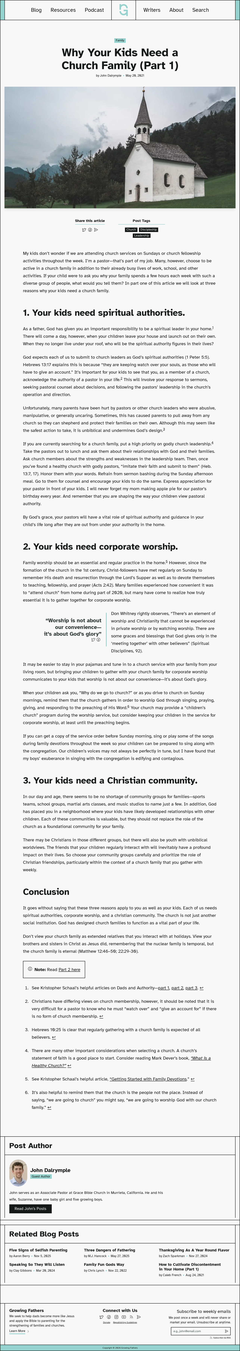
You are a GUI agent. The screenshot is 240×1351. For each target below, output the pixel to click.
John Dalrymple (54, 1167)
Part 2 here (69, 967)
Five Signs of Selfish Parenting (42, 1245)
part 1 (163, 986)
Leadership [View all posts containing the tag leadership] (141, 234)
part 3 (191, 986)
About (176, 10)
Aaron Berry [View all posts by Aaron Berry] (21, 1252)
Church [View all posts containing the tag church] (131, 229)
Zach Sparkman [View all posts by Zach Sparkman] (174, 1257)
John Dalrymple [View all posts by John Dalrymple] (110, 75)
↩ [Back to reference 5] (192, 1077)
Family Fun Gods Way (106, 1265)
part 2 (177, 986)
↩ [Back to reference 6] (49, 1105)
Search (200, 10)
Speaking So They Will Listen (40, 1265)
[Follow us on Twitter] (101, 1317)
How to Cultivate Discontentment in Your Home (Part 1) (194, 1268)
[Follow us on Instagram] (116, 1317)
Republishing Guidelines (125, 1322)
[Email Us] (139, 1317)
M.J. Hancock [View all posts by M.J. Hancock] (97, 1252)
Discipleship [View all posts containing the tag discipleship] (148, 229)
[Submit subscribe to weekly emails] (226, 1331)
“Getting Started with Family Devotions (148, 1077)
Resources (63, 10)
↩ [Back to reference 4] (69, 1063)
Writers (151, 10)
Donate (106, 1322)
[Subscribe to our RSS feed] (131, 1317)
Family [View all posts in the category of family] (120, 40)
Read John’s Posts (33, 1205)
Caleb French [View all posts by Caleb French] (172, 1277)
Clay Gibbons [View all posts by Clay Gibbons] (22, 1272)
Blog (36, 10)
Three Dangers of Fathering (113, 1245)
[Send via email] (96, 228)
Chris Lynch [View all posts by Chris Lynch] (96, 1272)
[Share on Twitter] (84, 228)
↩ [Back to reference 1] (201, 986)
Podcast (94, 10)
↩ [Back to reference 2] (101, 1014)
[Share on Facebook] (90, 228)
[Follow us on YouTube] (124, 1317)
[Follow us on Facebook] (109, 1317)
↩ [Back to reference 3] (54, 1035)
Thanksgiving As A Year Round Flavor (179, 1248)
